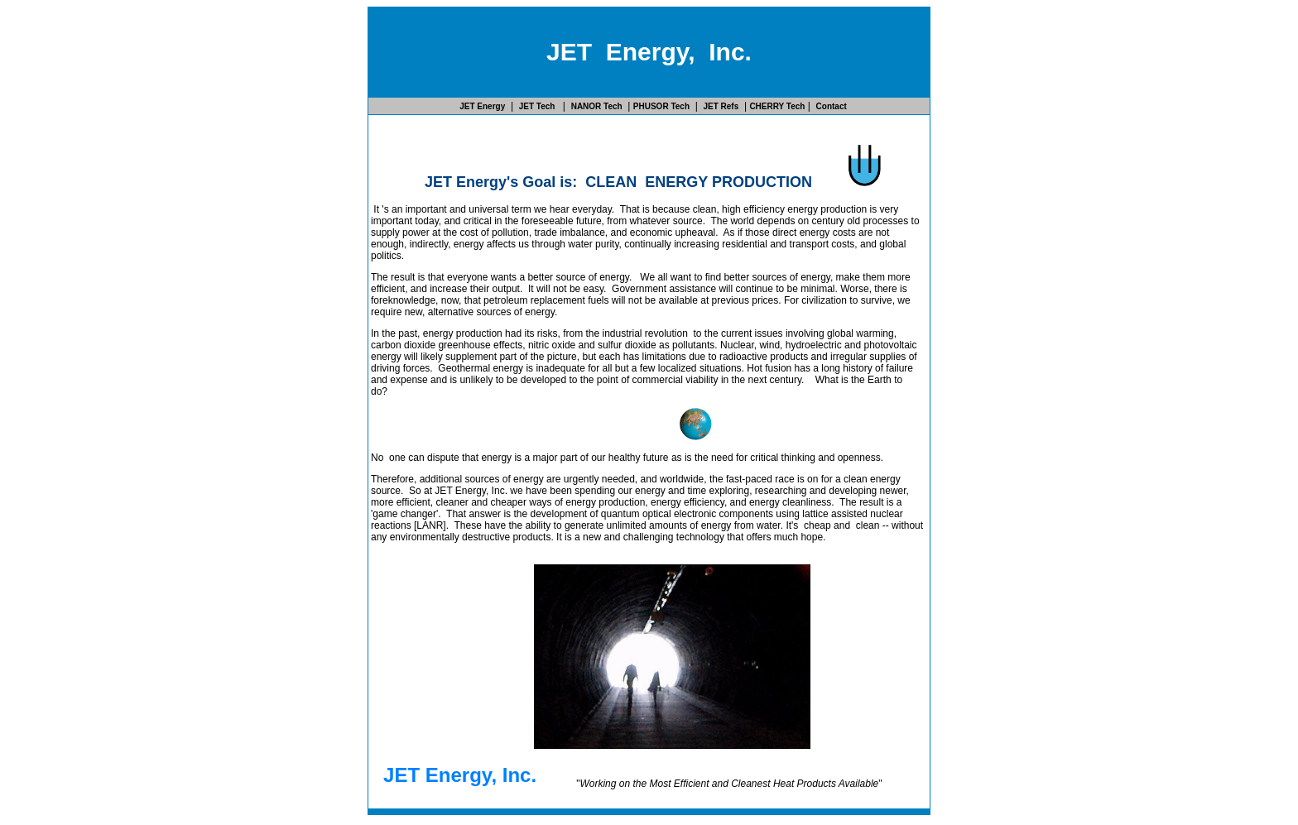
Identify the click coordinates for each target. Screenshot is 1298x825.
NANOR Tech (597, 106)
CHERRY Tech (777, 106)
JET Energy (482, 106)
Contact (831, 106)
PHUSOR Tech (661, 106)
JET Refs (720, 106)
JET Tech (538, 106)
